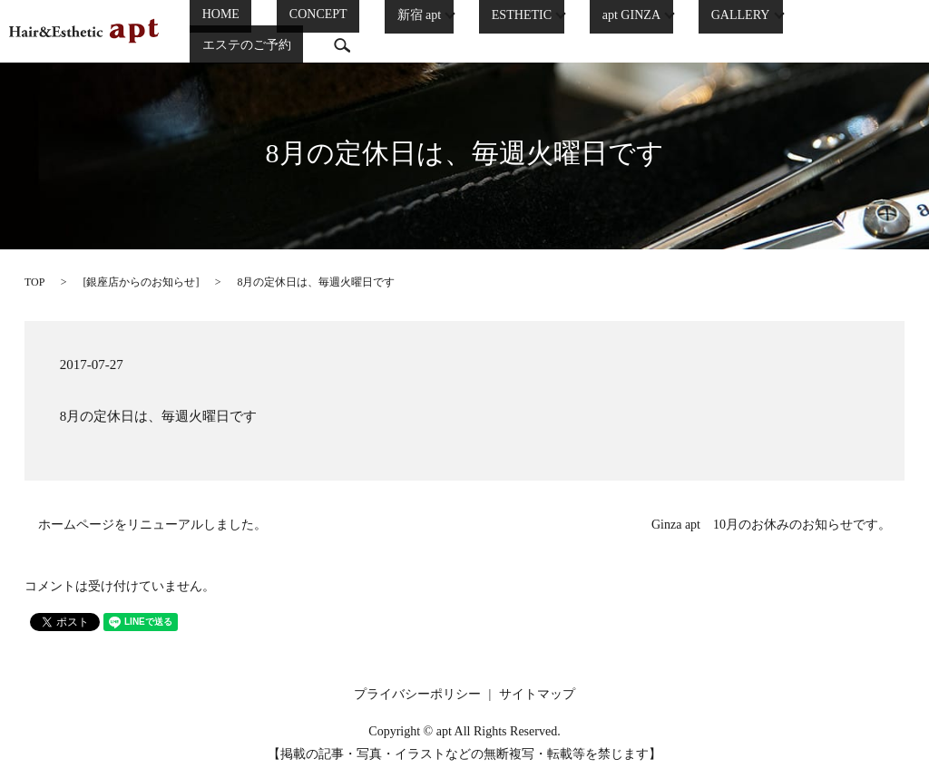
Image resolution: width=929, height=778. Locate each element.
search (893, 28)
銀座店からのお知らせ (140, 282)
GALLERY (692, 27)
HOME (226, 28)
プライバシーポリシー (417, 694)
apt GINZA (586, 27)
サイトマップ (537, 694)
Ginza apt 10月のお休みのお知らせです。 (771, 524)
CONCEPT (299, 28)
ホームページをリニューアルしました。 (152, 524)
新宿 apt (379, 27)
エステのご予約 (810, 28)
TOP (34, 282)
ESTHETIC (478, 27)
